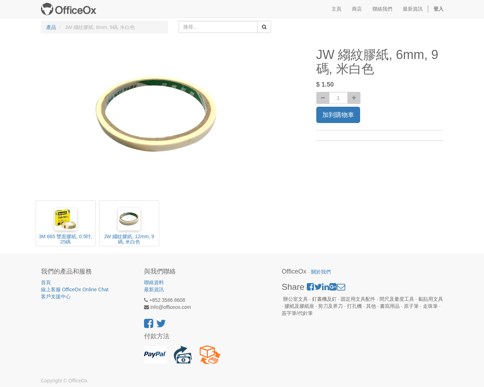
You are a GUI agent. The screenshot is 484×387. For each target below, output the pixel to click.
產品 (51, 27)
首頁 (46, 282)
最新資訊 (154, 289)
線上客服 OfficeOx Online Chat (75, 289)
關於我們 (321, 272)
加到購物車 (338, 114)
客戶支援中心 (56, 296)
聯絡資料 (154, 282)
